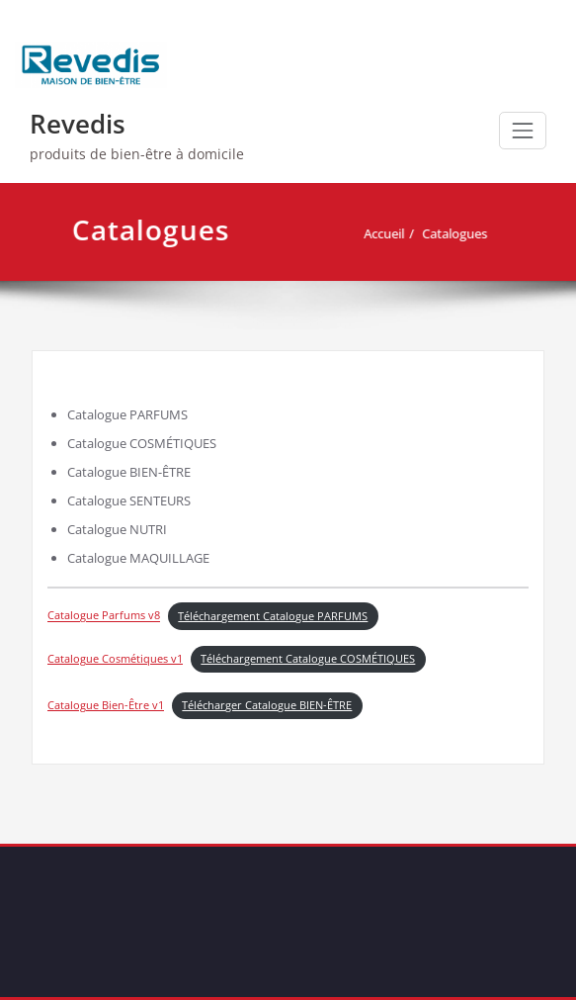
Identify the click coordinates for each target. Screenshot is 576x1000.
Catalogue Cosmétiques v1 (115, 659)
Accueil (390, 233)
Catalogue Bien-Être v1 (105, 705)
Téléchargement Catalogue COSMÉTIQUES (308, 659)
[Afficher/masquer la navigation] (522, 130)
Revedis (77, 123)
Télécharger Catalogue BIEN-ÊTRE (267, 705)
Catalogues (460, 233)
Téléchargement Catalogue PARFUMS (273, 616)
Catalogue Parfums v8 (103, 616)
